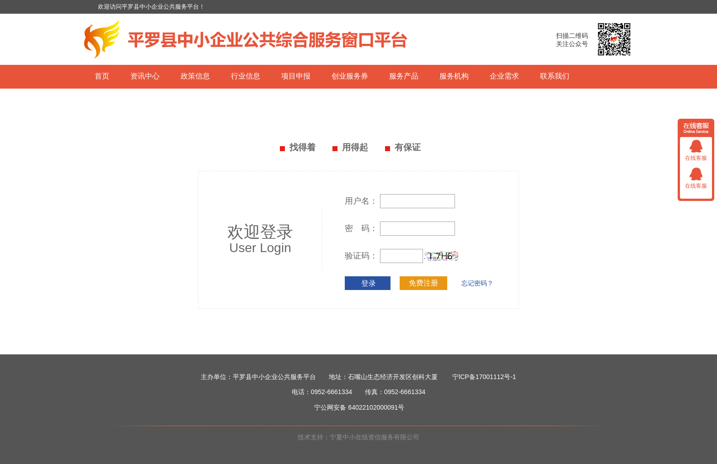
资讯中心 (145, 76)
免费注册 (423, 283)
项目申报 (295, 76)
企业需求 (504, 76)
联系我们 (554, 76)
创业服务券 (350, 76)
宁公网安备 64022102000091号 (359, 407)
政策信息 (195, 76)
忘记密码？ (477, 283)
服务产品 (403, 76)
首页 (102, 76)
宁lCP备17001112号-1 (484, 376)
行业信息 (245, 76)
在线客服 (696, 158)
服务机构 (454, 76)
